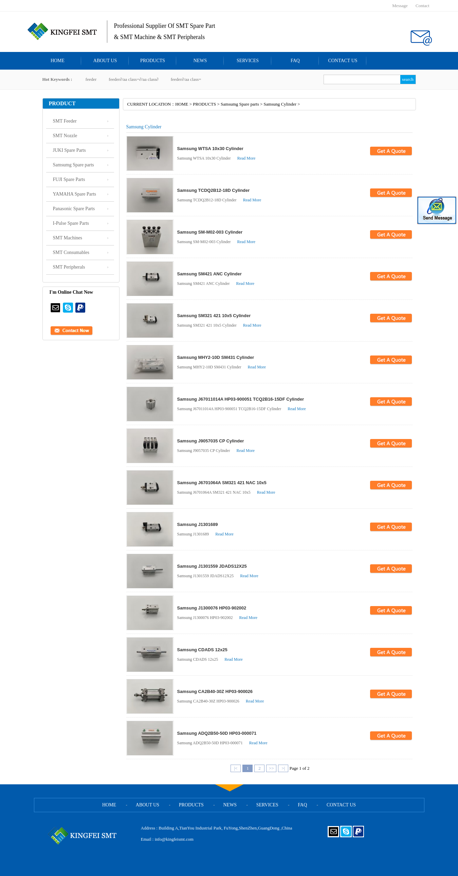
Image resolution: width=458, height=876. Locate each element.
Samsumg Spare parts (73, 164)
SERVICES (248, 60)
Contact (422, 5)
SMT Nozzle (65, 135)
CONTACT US (342, 60)
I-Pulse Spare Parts (71, 223)
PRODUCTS (152, 60)
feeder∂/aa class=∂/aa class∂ (133, 79)
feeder (91, 79)
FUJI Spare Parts (69, 179)
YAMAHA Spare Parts (74, 194)
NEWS (200, 60)
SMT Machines (67, 237)
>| (283, 768)
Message (400, 5)
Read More (246, 158)
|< (235, 768)
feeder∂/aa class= (186, 79)
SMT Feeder (65, 121)
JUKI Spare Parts (69, 150)
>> (271, 768)
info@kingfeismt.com (174, 839)
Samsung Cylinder (280, 104)
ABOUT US (105, 60)
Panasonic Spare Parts (74, 208)
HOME (58, 60)
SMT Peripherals (69, 267)
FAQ (295, 60)
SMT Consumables (71, 252)
